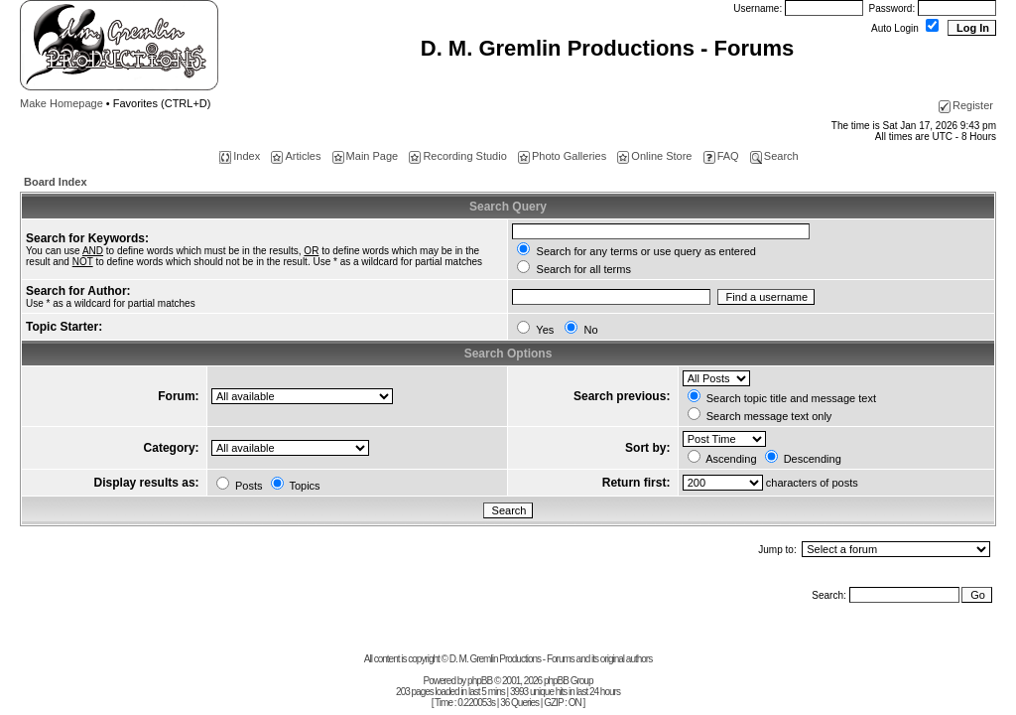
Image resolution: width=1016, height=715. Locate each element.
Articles (295, 156)
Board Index (55, 182)
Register (966, 105)
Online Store (654, 156)
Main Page (365, 156)
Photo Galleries (562, 156)
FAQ (721, 156)
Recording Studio (457, 156)
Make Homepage (61, 103)
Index (239, 156)
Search (774, 156)
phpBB (479, 680)
